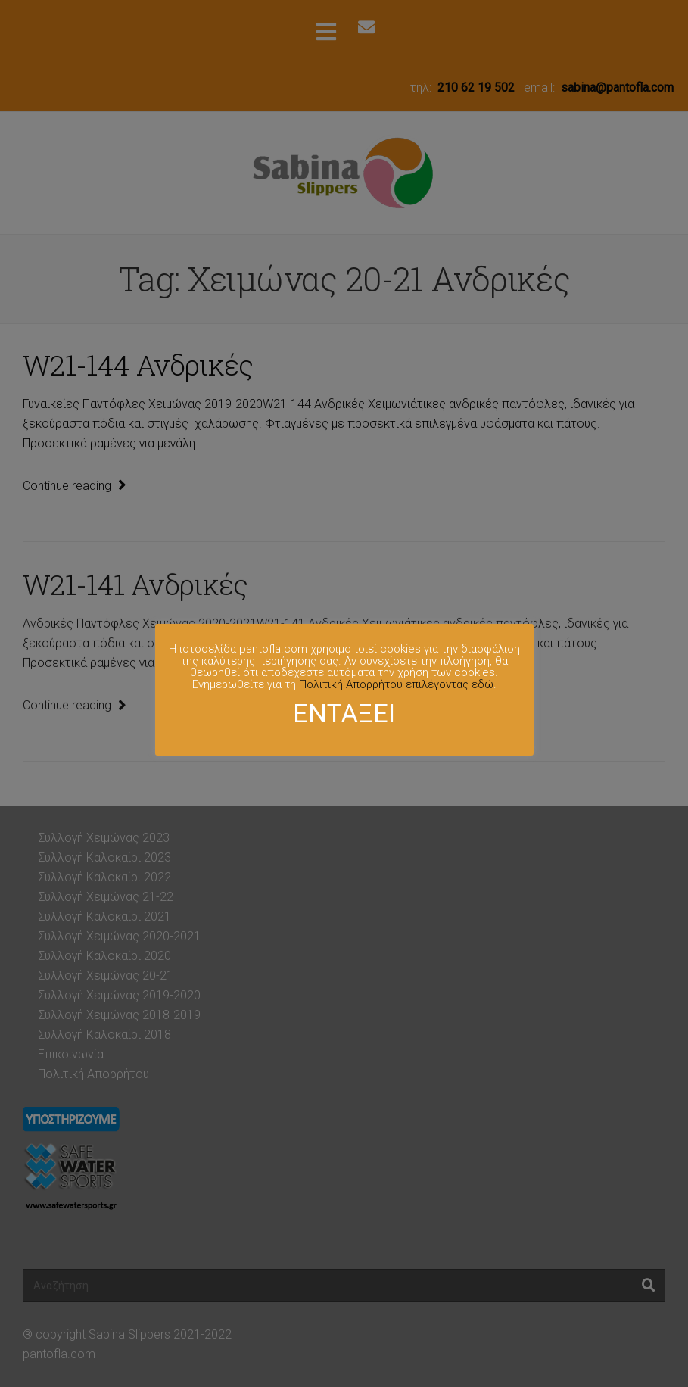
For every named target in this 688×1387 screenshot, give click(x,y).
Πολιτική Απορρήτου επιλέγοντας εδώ (396, 684)
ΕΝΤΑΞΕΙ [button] (344, 713)
